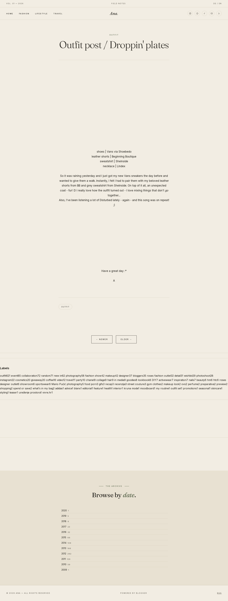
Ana (114, 13)
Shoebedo (125, 151)
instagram (7, 380)
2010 (65, 564)
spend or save (22, 388)
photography (75, 375)
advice (69, 388)
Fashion (24, 14)
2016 (65, 532)
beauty (201, 380)
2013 (66, 548)
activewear (166, 380)
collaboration (31, 375)
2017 (65, 526)
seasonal (204, 388)
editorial (87, 388)
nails (192, 380)
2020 (65, 510)
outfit (65, 307)
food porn (91, 384)
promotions (190, 388)
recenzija (120, 384)
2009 (65, 569)
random (47, 375)
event (16, 375)
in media (120, 380)
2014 (66, 542)
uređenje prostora (30, 392)
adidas (59, 388)
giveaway (38, 380)
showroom (27, 384)
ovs (184, 384)
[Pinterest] (197, 13)
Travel (58, 14)
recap (109, 384)
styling (4, 392)
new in (59, 375)
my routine (163, 388)
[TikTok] (204, 13)
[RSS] (219, 13)
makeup (111, 375)
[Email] (211, 13)
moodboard (147, 388)
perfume (194, 384)
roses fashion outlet (160, 375)
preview (221, 384)
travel (70, 380)
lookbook (144, 380)
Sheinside (122, 161)
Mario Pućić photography (67, 384)
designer (125, 375)
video (61, 380)
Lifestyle (41, 14)
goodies (132, 380)
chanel (91, 380)
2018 (65, 521)
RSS (219, 593)
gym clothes (155, 384)
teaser (14, 392)
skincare (216, 388)
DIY (155, 380)
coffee (51, 380)
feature (98, 388)
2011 (65, 559)
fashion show (94, 375)
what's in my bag (43, 388)
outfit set (176, 388)
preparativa (208, 384)
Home (9, 14)
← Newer (102, 339)
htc (216, 380)
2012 (66, 553)
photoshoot (204, 375)
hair (110, 380)
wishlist (190, 375)
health (108, 388)
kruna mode (131, 388)
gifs (101, 384)
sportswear (43, 384)
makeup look (172, 384)
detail (178, 375)
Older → (126, 339)
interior (118, 388)
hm (209, 380)
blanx (78, 388)
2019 (65, 515)
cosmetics (22, 380)
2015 (65, 537)
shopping (6, 388)
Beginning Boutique (124, 156)
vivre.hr (47, 392)
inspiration (181, 380)
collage (101, 380)
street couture (136, 384)
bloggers (139, 375)
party (80, 380)
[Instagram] (190, 13)
